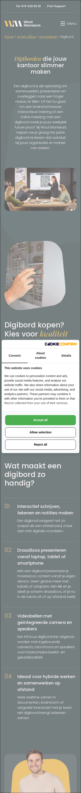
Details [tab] (66, 355)
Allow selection (40, 432)
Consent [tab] (15, 355)
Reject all (40, 444)
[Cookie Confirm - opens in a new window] (61, 344)
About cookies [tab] (40, 355)
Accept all (40, 420)
